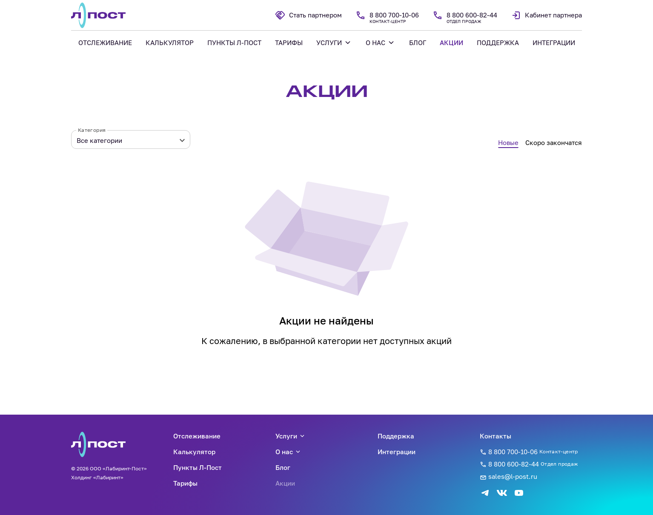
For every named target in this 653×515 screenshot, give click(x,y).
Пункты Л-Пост (197, 467)
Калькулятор (194, 451)
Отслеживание (197, 436)
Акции (285, 483)
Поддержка (396, 436)
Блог (282, 467)
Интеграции (396, 451)
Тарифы (185, 483)
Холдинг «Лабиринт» (97, 477)
